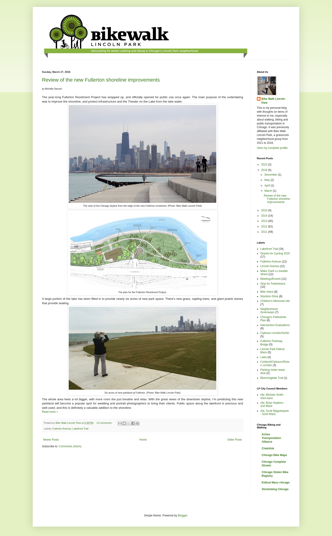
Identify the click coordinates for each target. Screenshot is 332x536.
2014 (264, 215)
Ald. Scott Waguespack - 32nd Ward (274, 412)
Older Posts (234, 439)
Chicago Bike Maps (274, 455)
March (268, 190)
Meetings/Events (270, 278)
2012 (264, 226)
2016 (264, 170)
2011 (264, 231)
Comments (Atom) (70, 446)
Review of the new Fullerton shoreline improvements (101, 80)
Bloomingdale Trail (271, 378)
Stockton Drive (269, 296)
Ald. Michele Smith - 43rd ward (272, 396)
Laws (263, 357)
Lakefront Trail (80, 428)
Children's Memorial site (275, 301)
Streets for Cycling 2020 (275, 253)
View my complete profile (272, 148)
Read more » (50, 411)
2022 (264, 164)
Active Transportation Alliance (271, 438)
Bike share (266, 291)
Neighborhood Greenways (269, 310)
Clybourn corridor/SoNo (274, 333)
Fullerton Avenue (62, 428)
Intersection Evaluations (275, 325)
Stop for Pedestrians (272, 283)
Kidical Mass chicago (276, 482)
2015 (264, 210)
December (271, 174)
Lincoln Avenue (269, 266)
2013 (264, 221)
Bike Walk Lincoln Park (273, 100)
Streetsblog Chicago (275, 489)
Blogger (182, 515)
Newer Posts (51, 439)
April (267, 185)
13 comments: (105, 422)
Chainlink (268, 448)
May (267, 180)
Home (143, 439)
